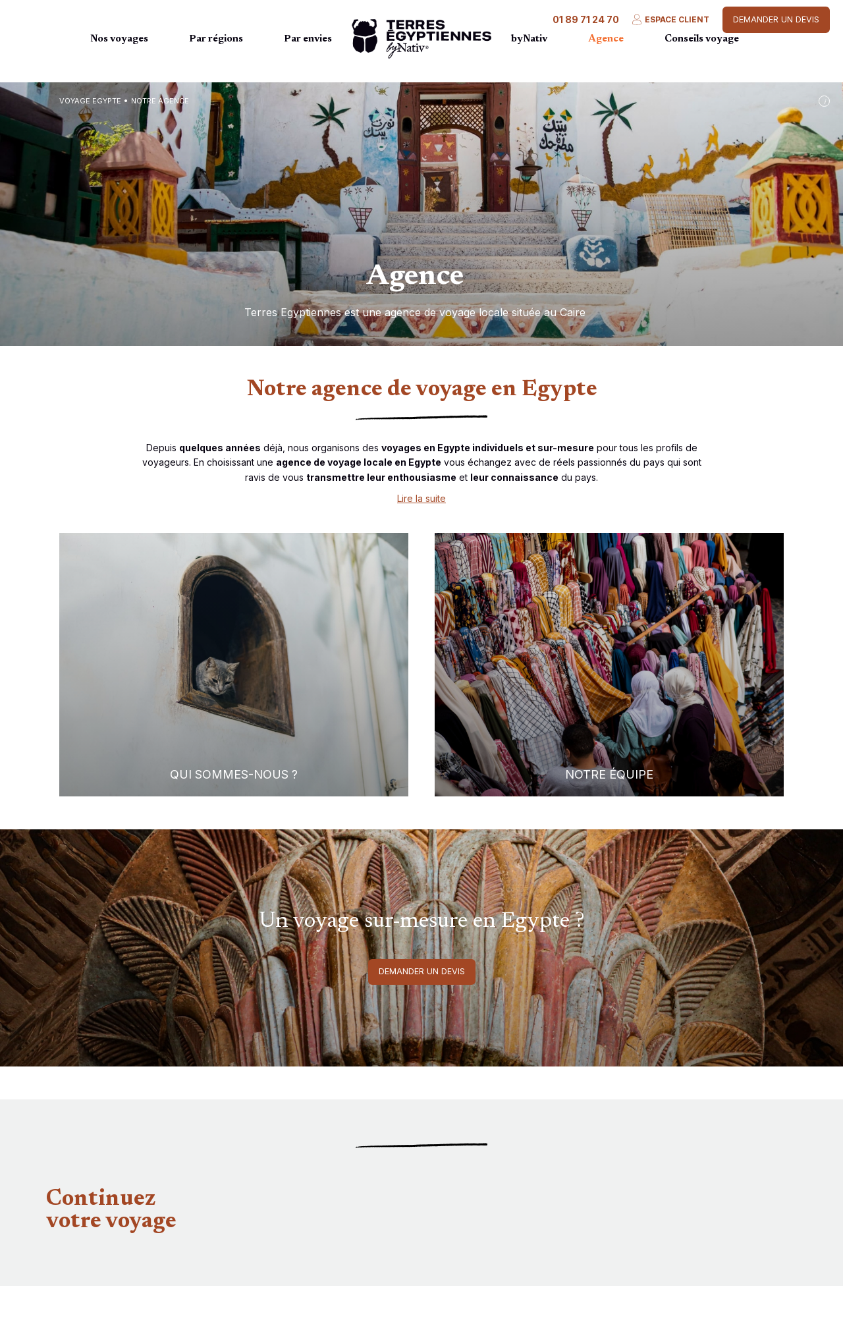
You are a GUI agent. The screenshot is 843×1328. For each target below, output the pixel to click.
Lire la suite (421, 498)
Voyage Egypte (90, 100)
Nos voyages (119, 39)
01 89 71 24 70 (586, 19)
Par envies (308, 39)
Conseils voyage (702, 39)
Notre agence (160, 100)
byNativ (529, 39)
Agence (606, 39)
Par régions (216, 39)
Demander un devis (776, 19)
